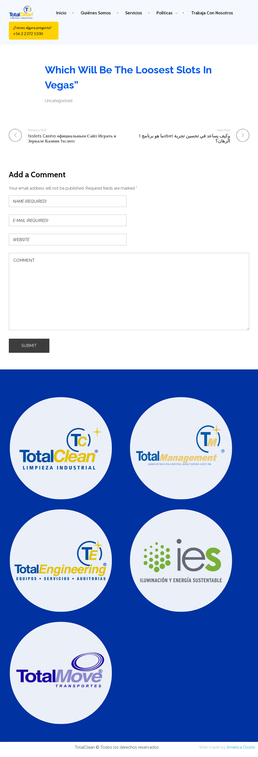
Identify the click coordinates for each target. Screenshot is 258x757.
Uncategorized (58, 100)
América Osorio (241, 747)
